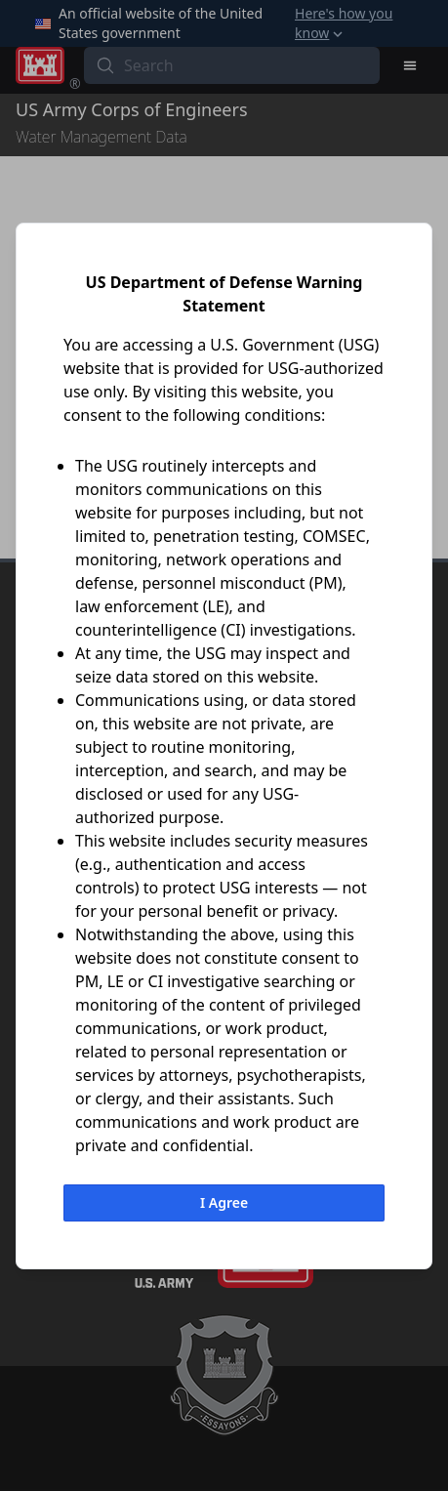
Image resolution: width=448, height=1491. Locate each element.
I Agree (224, 1202)
